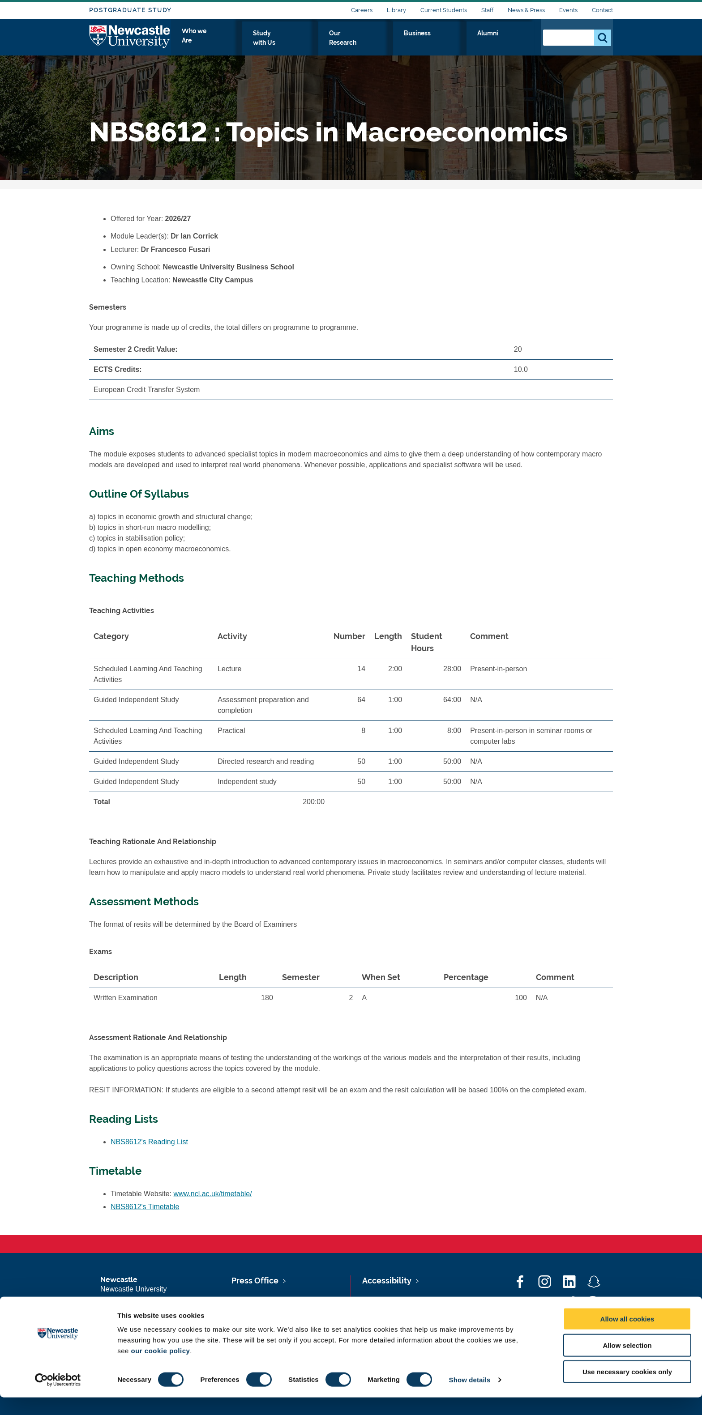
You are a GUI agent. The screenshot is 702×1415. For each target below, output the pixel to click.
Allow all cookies (627, 1336)
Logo (130, 41)
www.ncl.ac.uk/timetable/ (213, 1194)
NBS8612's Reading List (149, 1142)
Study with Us (357, 43)
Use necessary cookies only (627, 1389)
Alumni (514, 43)
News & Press (526, 10)
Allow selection (627, 1363)
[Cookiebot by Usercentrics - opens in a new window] (58, 1397)
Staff (487, 10)
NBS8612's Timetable (145, 1206)
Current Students (443, 10)
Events (568, 10)
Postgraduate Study (130, 10)
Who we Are (297, 43)
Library (396, 10)
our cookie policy (160, 1368)
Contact (602, 10)
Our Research (419, 43)
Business (472, 43)
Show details (470, 1397)
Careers (361, 10)
